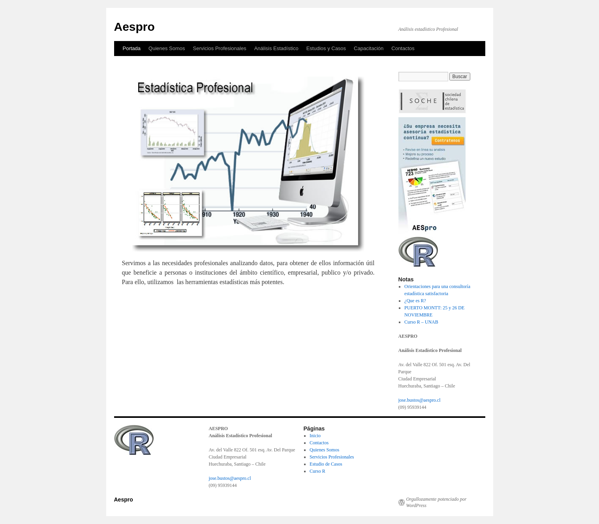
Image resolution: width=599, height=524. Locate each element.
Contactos (403, 48)
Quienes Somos (166, 48)
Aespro (134, 26)
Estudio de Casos (326, 464)
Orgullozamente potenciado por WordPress (436, 502)
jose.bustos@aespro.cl (419, 400)
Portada (132, 48)
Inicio (315, 435)
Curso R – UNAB (421, 322)
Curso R (317, 471)
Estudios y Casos (326, 48)
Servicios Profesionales (219, 48)
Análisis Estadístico (276, 48)
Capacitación (368, 48)
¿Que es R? (415, 300)
